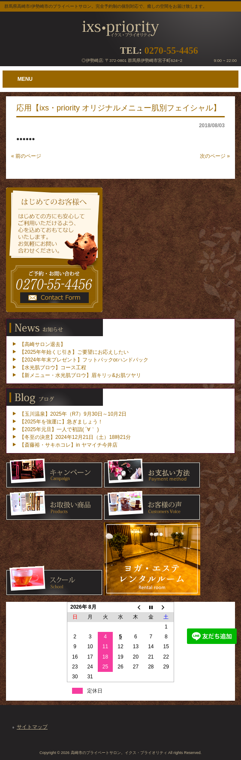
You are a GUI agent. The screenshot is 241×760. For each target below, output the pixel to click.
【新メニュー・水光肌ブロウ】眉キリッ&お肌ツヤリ (80, 375)
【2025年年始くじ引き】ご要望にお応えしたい (74, 352)
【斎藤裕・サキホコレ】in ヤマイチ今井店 (68, 445)
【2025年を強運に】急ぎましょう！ (61, 422)
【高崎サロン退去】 (42, 344)
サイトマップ (32, 727)
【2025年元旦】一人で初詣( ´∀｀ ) (59, 429)
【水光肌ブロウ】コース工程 (52, 368)
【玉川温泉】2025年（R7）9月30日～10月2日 (73, 414)
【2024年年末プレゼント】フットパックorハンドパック (83, 360)
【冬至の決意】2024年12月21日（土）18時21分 (75, 437)
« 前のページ (26, 156)
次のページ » (215, 156)
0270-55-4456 (171, 50)
